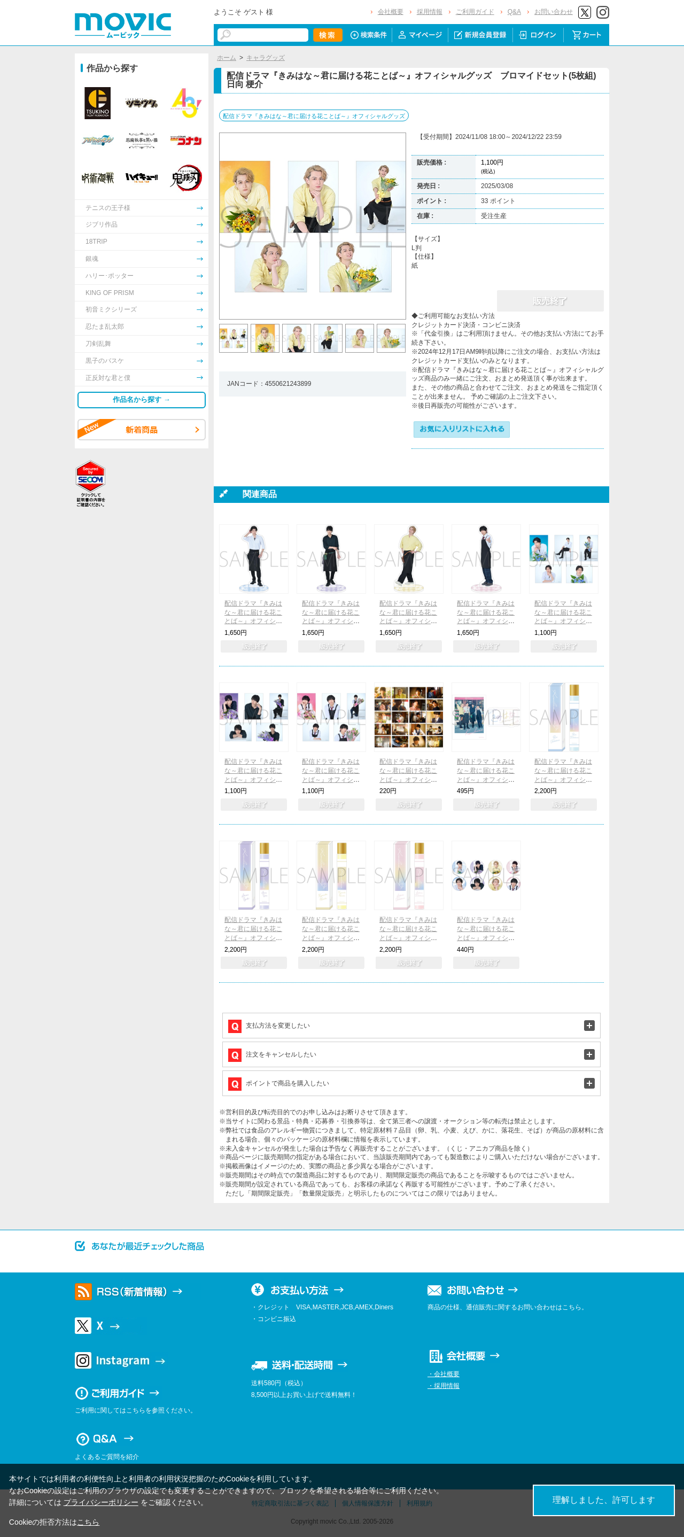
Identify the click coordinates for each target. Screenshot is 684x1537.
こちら (88, 1522)
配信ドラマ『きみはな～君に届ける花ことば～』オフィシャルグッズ (314, 116)
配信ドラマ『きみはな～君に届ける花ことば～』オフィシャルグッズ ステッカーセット (486, 779)
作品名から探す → (141, 399)
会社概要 (390, 11)
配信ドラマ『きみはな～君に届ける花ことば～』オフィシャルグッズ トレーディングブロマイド (408, 779)
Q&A (514, 11)
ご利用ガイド (475, 11)
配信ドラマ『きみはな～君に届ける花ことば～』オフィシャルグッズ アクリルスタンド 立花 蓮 (253, 621)
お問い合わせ (553, 11)
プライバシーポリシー (101, 1502)
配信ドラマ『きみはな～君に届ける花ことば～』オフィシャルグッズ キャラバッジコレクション (486, 937)
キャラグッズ (265, 57)
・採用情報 (444, 1385)
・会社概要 (444, 1374)
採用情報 (429, 11)
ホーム (226, 57)
